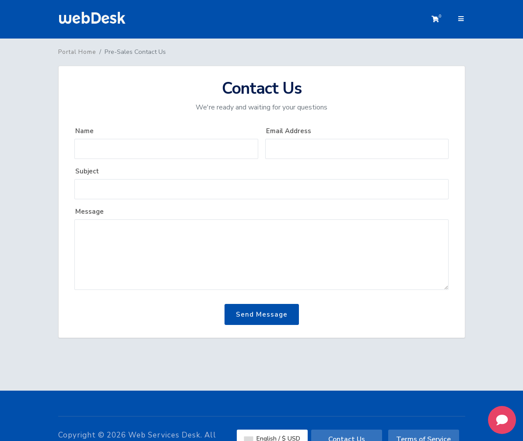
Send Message (262, 314)
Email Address (288, 131)
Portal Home (77, 52)
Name (84, 131)
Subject (87, 171)
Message (89, 211)
